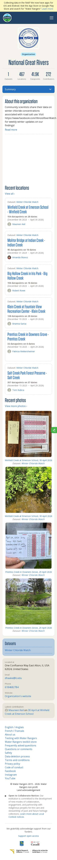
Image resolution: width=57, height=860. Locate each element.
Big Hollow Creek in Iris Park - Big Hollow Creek (27, 276)
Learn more (47, 8)
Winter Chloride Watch (27, 202)
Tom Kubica (15, 390)
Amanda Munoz (17, 257)
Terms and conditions (17, 760)
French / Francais (14, 731)
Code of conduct (14, 767)
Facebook (10, 771)
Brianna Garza (16, 324)
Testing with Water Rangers (21, 738)
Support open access (28, 835)
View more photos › (16, 406)
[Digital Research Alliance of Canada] (28, 851)
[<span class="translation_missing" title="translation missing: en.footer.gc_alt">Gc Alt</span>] (35, 843)
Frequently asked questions (20, 745)
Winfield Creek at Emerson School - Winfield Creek (27, 209)
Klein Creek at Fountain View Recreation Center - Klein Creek (26, 309)
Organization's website (18, 696)
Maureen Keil (16, 224)
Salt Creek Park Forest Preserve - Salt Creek (27, 375)
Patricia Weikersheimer (21, 351)
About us (10, 734)
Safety (8, 752)
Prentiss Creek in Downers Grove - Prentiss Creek (28, 336)
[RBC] (21, 843)
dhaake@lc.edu (13, 678)
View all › (10, 193)
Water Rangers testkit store (21, 741)
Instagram (11, 774)
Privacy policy (12, 763)
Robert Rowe (16, 290)
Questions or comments (18, 749)
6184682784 (12, 687)
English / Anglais (14, 727)
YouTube (10, 778)
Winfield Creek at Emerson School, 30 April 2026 (28, 460)
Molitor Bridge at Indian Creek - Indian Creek (26, 242)
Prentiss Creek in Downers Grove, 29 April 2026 (28, 571)
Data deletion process (17, 756)
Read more (11, 129)
